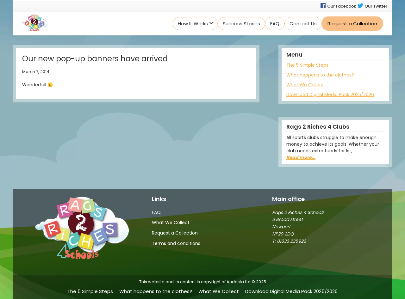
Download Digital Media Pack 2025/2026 (330, 94)
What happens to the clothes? (320, 75)
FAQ (156, 212)
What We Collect (305, 85)
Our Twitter (372, 6)
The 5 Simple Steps (307, 65)
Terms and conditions (176, 243)
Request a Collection (175, 233)
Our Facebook (338, 6)
